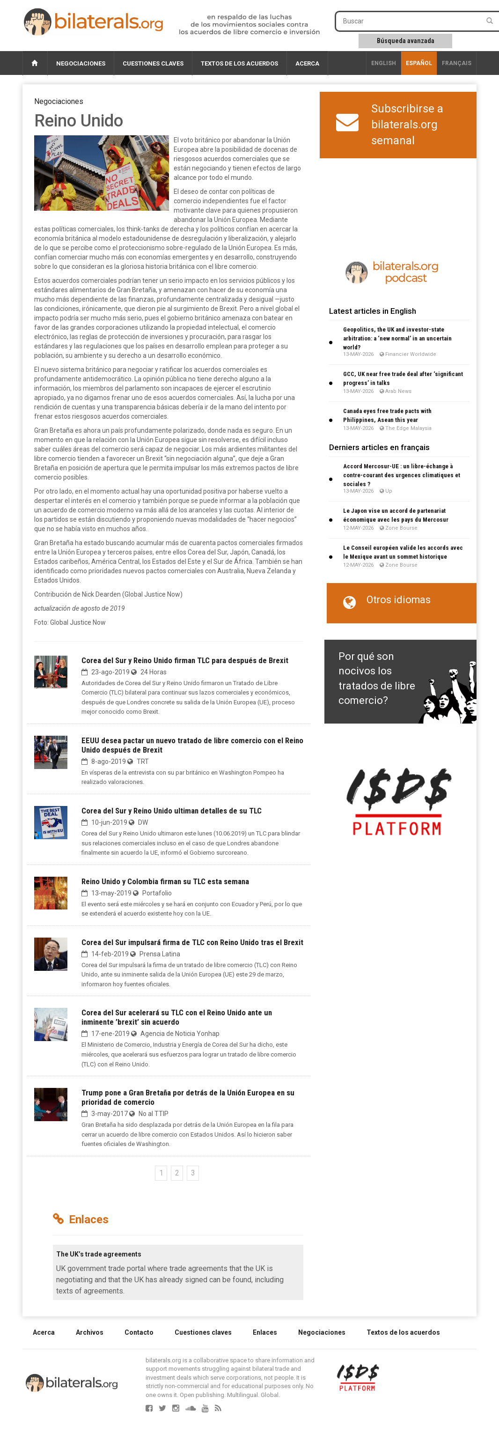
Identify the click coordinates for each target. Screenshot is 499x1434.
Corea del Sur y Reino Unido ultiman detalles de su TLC (171, 810)
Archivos (89, 1332)
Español (419, 63)
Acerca (307, 63)
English (383, 63)
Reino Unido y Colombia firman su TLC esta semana (165, 881)
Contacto (139, 1332)
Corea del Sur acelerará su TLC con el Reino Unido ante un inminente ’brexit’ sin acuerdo (176, 1017)
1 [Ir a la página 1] (161, 1172)
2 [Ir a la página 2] (177, 1172)
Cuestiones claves (153, 63)
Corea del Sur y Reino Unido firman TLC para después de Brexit (184, 660)
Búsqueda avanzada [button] (405, 40)
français (456, 63)
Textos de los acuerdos (239, 63)
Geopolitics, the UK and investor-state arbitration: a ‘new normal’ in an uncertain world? (397, 338)
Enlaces (265, 1332)
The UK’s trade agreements (98, 1254)
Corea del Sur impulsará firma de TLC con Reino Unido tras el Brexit (192, 942)
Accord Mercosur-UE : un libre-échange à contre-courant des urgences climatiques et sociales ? (401, 475)
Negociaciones (80, 63)
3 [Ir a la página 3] (193, 1172)
